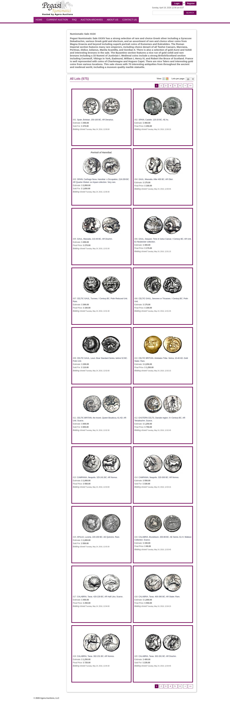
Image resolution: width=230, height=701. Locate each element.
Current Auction (57, 19)
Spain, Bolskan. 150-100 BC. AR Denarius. (95, 120)
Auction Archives (92, 19)
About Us (112, 19)
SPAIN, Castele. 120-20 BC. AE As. (154, 120)
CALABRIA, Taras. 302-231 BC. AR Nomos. (95, 656)
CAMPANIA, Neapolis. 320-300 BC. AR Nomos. (159, 477)
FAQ (74, 19)
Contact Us (129, 19)
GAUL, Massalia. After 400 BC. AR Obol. (156, 179)
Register (191, 3)
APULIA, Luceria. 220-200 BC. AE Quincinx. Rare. (98, 537)
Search (190, 13)
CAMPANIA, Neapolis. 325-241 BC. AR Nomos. (97, 477)
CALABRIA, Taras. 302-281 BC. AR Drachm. (157, 656)
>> (190, 86)
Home (39, 19)
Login (177, 3)
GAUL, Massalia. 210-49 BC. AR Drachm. (95, 239)
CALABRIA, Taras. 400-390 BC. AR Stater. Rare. (159, 597)
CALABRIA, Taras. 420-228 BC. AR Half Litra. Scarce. (100, 597)
